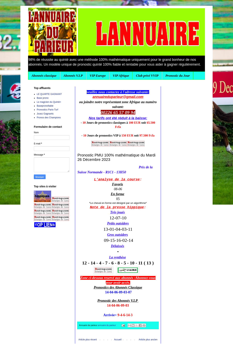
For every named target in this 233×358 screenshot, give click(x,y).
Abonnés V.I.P (73, 75)
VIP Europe (98, 75)
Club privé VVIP (147, 75)
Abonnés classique (44, 75)
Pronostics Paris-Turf (47, 109)
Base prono (42, 98)
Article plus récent (87, 339)
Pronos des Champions (49, 117)
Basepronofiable (45, 106)
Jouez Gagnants (45, 113)
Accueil (117, 339)
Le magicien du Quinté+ (49, 102)
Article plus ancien (148, 339)
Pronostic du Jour (177, 75)
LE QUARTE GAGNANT (49, 94)
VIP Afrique (121, 75)
